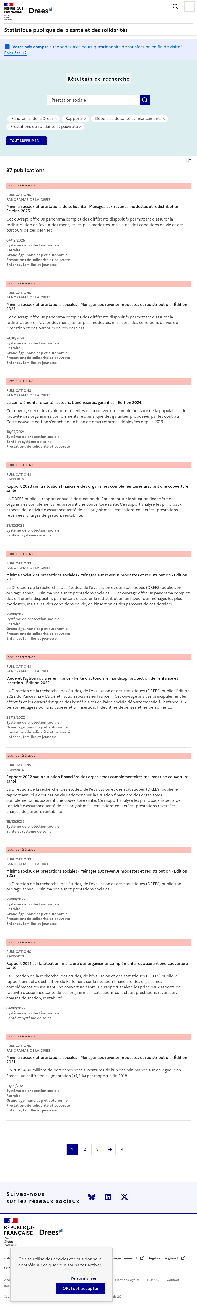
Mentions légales (127, 1280)
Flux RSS (153, 1280)
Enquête (13, 53)
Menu (189, 6)
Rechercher (175, 6)
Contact (173, 1280)
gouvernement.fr (124, 1258)
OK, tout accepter (80, 1288)
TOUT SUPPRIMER (24, 140)
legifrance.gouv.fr (164, 1258)
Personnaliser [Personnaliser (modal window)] (83, 1278)
